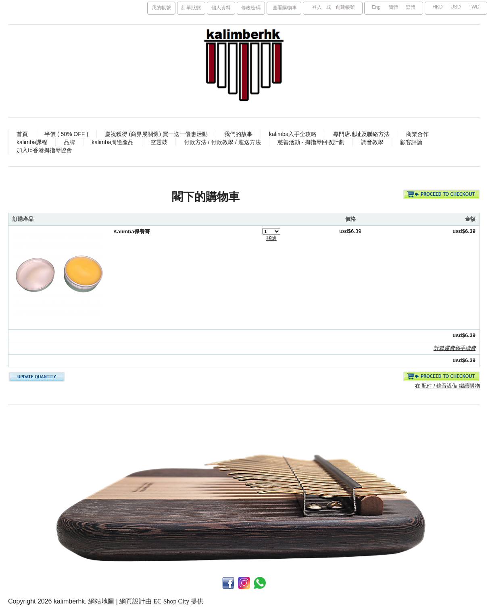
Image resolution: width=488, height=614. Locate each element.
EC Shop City (171, 601)
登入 (317, 7)
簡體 (393, 7)
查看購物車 (285, 7)
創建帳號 (345, 7)
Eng (376, 7)
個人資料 (221, 7)
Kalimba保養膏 (131, 231)
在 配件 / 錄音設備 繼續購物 (447, 386)
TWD (474, 7)
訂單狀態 (191, 7)
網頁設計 (132, 601)
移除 (271, 238)
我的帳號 (161, 7)
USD (455, 7)
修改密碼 (251, 7)
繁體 (410, 7)
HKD (437, 7)
